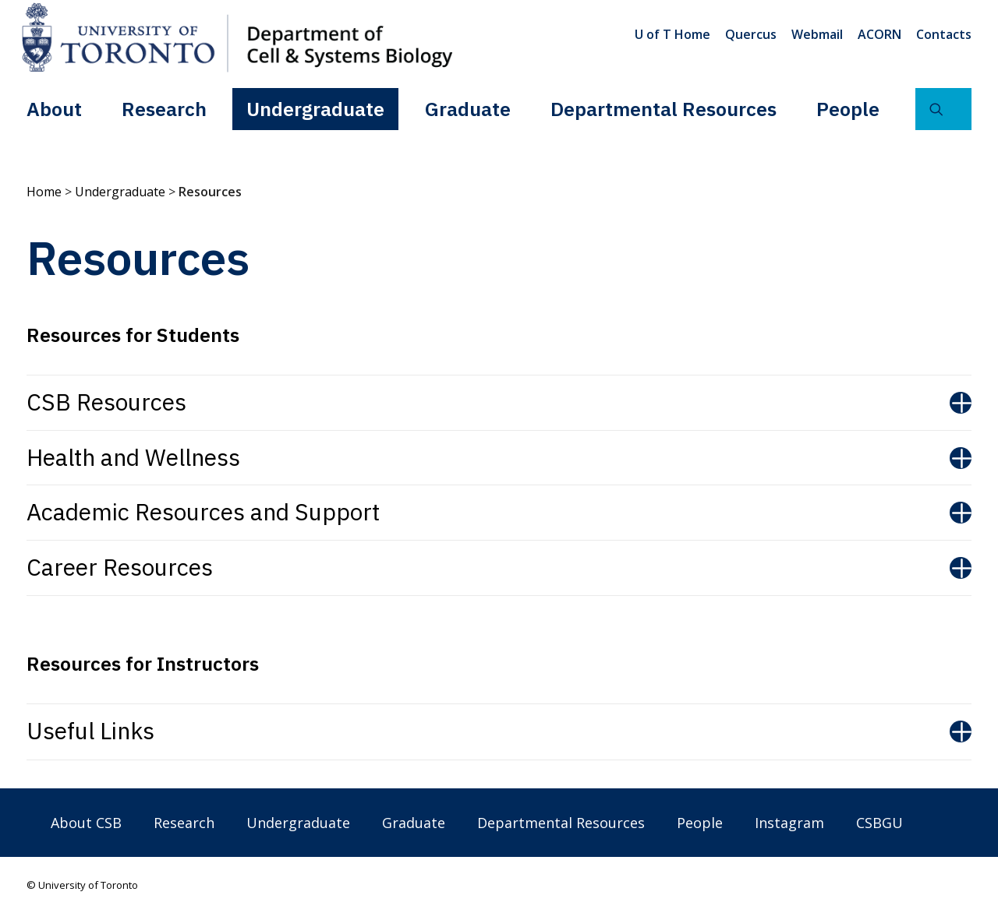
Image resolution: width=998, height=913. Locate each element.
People (847, 108)
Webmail (817, 34)
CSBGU (879, 822)
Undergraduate (315, 108)
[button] (943, 108)
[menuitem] (675, 34)
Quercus (751, 34)
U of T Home (672, 34)
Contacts (943, 34)
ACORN (879, 34)
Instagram (789, 822)
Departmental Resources (663, 108)
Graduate (468, 108)
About (54, 108)
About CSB (86, 822)
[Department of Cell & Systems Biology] (237, 37)
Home (44, 191)
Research (164, 108)
